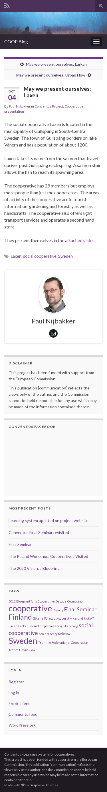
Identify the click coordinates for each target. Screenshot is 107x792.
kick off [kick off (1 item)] (89, 618)
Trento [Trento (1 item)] (13, 650)
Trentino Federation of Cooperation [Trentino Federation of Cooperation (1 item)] (63, 642)
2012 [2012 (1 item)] (12, 601)
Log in (14, 692)
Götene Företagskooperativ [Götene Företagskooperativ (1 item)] (52, 618)
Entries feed (20, 703)
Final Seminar (20, 544)
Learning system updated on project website (48, 520)
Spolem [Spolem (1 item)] (44, 634)
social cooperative (39, 256)
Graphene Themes (43, 785)
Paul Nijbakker (20, 106)
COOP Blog (16, 41)
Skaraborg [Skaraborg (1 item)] (70, 626)
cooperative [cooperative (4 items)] (30, 608)
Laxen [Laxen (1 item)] (13, 626)
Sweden (65, 256)
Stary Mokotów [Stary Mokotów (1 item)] (60, 634)
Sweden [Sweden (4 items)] (23, 640)
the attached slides (76, 240)
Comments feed (23, 714)
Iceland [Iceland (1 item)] (77, 618)
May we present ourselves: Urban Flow (50, 75)
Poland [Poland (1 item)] (34, 626)
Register (16, 681)
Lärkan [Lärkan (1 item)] (23, 626)
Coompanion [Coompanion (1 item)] (75, 601)
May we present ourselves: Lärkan (56, 64)
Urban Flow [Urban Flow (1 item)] (27, 650)
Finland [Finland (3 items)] (20, 617)
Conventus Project (49, 106)
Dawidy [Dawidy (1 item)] (58, 610)
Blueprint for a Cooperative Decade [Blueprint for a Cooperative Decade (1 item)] (41, 601)
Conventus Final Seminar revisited (39, 532)
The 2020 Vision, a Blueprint (34, 568)
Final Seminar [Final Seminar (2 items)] (80, 609)
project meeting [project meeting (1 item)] (51, 626)
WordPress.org (22, 725)
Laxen (16, 256)
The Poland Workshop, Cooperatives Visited (48, 556)
